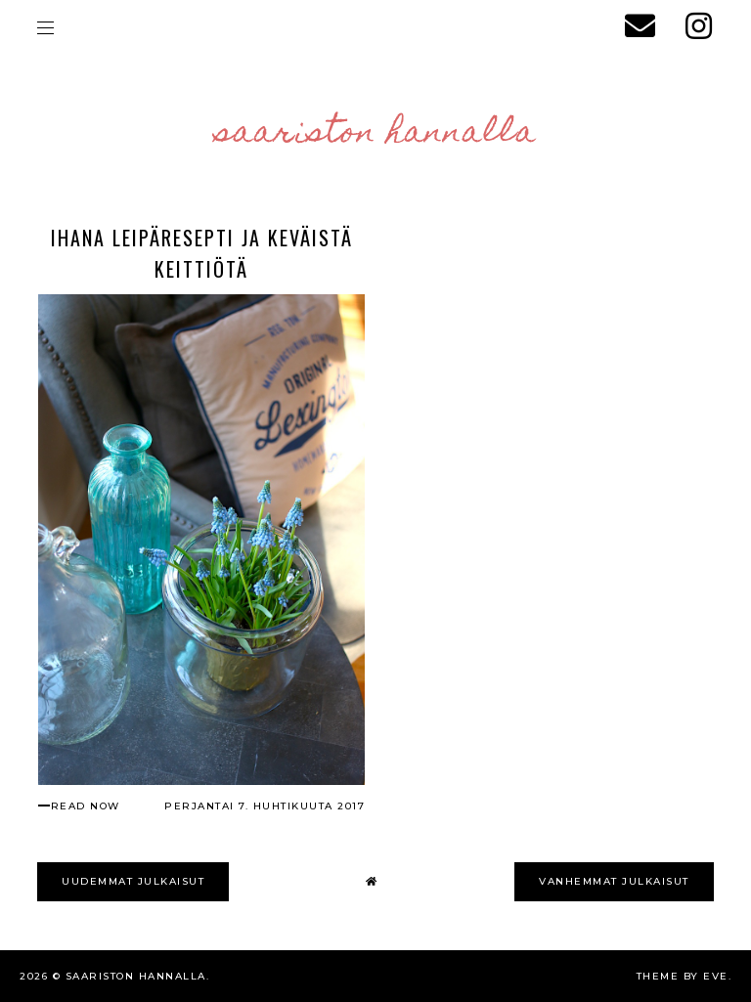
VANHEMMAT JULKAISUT (614, 881)
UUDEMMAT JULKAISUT (133, 881)
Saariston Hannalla (376, 134)
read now (85, 806)
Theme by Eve (683, 976)
